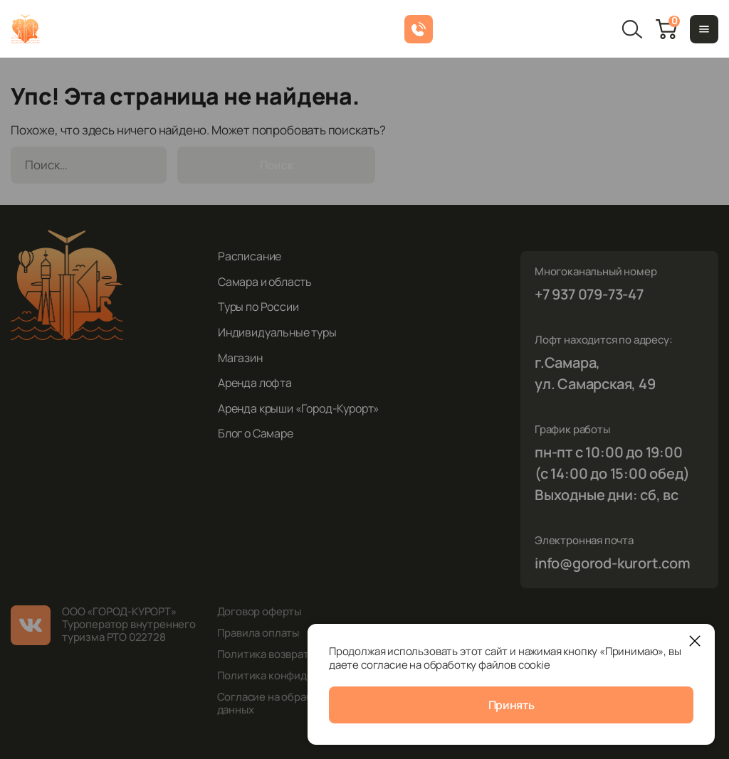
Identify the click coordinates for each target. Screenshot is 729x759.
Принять (511, 705)
